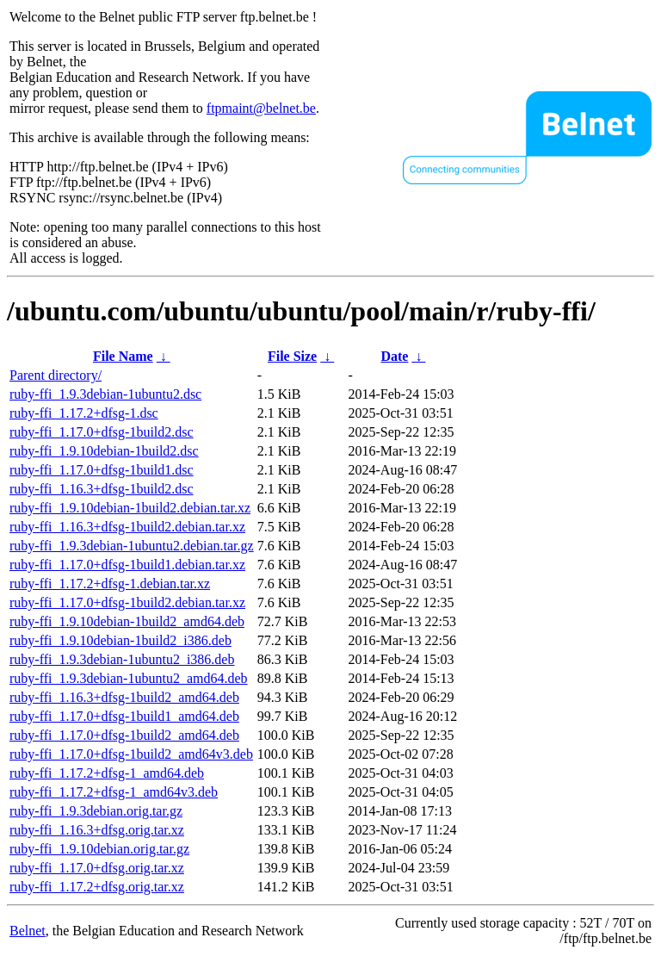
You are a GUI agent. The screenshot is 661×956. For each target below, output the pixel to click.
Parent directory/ (55, 375)
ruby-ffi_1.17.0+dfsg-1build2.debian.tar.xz (127, 602)
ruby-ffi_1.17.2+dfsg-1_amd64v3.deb (113, 792)
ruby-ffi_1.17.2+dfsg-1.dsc (83, 413)
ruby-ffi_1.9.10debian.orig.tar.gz (99, 848)
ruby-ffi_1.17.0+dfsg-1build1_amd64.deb (124, 716)
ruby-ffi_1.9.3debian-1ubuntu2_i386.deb (121, 659)
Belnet (27, 930)
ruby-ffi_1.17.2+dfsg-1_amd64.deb (106, 773)
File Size (292, 356)
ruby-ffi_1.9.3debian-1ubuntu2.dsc (105, 394)
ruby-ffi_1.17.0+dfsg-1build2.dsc (101, 432)
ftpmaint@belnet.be (261, 108)
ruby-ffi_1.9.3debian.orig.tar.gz (95, 811)
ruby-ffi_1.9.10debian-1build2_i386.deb (120, 640)
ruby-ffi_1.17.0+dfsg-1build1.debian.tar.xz (127, 564)
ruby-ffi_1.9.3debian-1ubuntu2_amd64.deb (128, 678)
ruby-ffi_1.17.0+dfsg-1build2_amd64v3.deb (131, 754)
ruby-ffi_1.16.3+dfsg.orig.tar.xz (96, 830)
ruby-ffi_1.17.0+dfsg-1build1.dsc (101, 469)
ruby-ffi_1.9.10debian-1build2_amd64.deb (126, 621)
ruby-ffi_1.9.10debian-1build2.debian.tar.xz (129, 507)
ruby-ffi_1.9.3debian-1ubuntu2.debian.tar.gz (131, 545)
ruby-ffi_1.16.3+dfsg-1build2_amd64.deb (124, 697)
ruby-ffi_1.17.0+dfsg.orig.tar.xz (96, 867)
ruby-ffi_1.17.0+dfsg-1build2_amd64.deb (124, 735)
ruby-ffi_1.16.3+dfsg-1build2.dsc (101, 488)
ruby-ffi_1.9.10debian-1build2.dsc (104, 451)
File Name (123, 356)
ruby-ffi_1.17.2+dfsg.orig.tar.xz (96, 886)
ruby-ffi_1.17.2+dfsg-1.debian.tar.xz (109, 583)
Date (394, 356)
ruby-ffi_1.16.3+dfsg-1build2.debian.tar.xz (127, 526)
